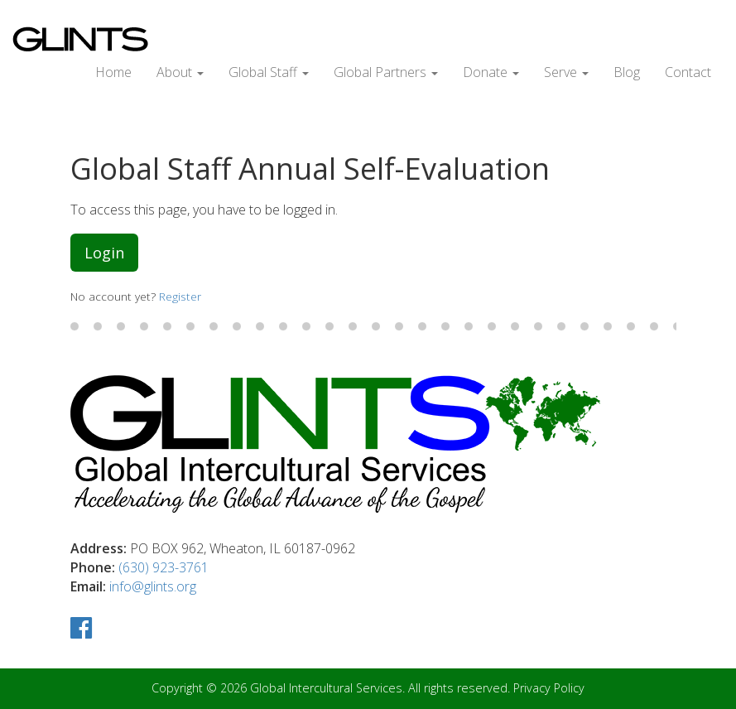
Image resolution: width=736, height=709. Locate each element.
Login (104, 253)
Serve (566, 72)
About (180, 72)
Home (113, 72)
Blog (626, 72)
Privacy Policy (548, 688)
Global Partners (386, 72)
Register (180, 296)
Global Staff (268, 72)
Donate (491, 72)
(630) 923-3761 (163, 567)
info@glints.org (152, 586)
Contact (688, 72)
